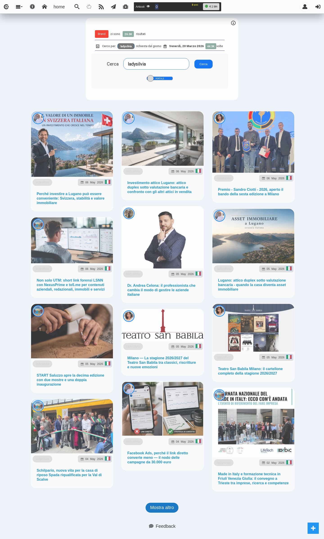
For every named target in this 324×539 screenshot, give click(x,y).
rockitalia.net (263, 275)
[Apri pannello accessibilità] (32, 7)
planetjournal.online (222, 275)
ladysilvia (64, 161)
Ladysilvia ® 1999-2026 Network (140, 310)
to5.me (290, 275)
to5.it (16, 288)
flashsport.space (178, 275)
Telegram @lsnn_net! (170, 224)
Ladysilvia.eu (140, 275)
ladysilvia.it (108, 275)
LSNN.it (19, 275)
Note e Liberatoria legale (214, 310)
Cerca (113, 64)
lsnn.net (98, 310)
